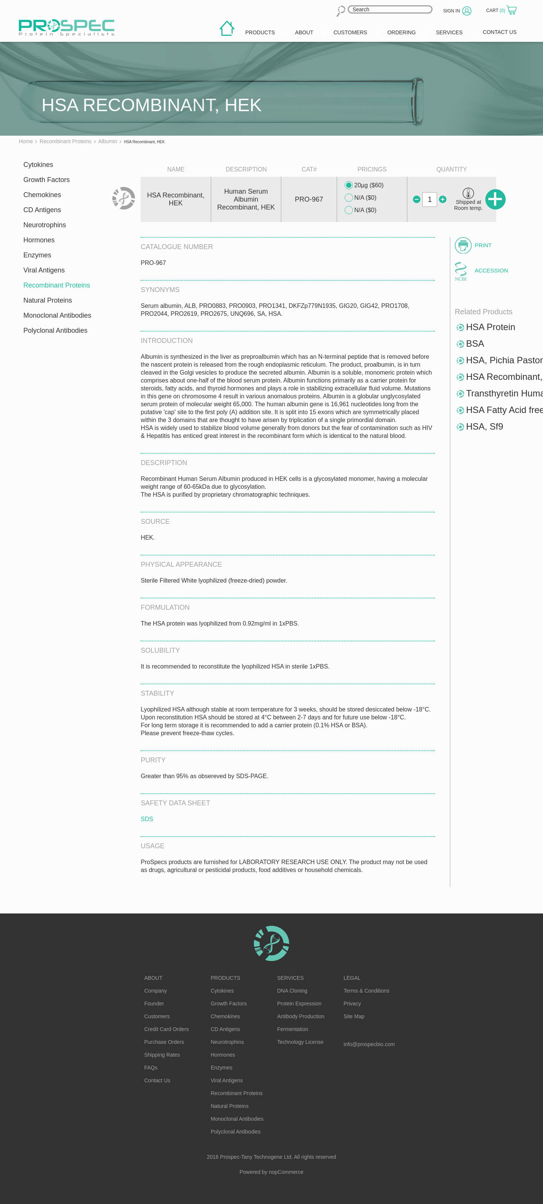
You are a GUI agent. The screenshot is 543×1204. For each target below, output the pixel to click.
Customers (157, 1016)
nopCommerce (286, 1172)
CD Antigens (42, 210)
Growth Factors (46, 180)
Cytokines (38, 164)
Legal (352, 978)
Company (155, 991)
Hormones (39, 240)
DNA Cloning (292, 991)
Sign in (451, 11)
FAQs (151, 1068)
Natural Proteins (47, 300)
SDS (147, 819)
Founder (154, 1004)
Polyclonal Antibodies (55, 330)
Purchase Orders (164, 1042)
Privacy (352, 1004)
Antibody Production (300, 1016)
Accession (491, 270)
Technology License (300, 1042)
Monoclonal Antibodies (57, 315)
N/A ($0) (361, 198)
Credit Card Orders (166, 1029)
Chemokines (42, 195)
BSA (475, 343)
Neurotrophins (44, 225)
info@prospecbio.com (369, 1044)
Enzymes (37, 255)
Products (226, 978)
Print (483, 245)
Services (290, 978)
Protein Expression (299, 1004)
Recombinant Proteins (56, 285)
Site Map (354, 1016)
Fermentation (292, 1029)
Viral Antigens (44, 270)
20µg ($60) (364, 185)
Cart (496, 10)
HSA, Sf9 (484, 426)
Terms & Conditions (366, 991)
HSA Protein (490, 327)
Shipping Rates (162, 1055)
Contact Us (157, 1080)
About (153, 978)
